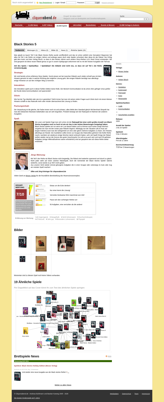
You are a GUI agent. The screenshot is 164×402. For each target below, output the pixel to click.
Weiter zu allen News (63, 385)
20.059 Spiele (62, 26)
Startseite (18, 25)
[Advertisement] (82, 35)
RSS (109, 356)
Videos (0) (44, 50)
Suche (122, 16)
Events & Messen (107, 25)
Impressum (146, 394)
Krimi (120, 96)
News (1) (64, 50)
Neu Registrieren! (45, 3)
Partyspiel (122, 93)
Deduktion (122, 87)
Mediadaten (114, 394)
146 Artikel (77, 25)
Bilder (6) (54, 50)
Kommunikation (124, 109)
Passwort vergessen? (108, 2)
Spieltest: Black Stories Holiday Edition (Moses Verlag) (35, 366)
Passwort (80, 3)
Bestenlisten (91, 25)
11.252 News (33, 25)
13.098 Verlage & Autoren (129, 25)
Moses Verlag (123, 71)
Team (136, 394)
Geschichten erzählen (126, 115)
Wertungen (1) (32, 50)
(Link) (24, 68)
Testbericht (19, 50)
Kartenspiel (122, 90)
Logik (120, 106)
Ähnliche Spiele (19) (78, 50)
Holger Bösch (123, 80)
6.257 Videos (47, 25)
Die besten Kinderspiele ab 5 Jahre (27, 398)
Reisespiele (122, 99)
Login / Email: (60, 3)
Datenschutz (126, 394)
